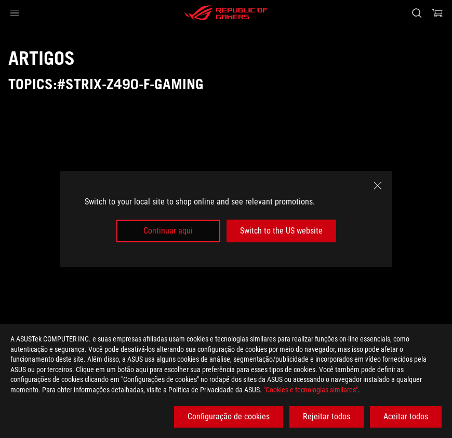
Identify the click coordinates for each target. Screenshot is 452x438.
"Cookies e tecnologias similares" (310, 390)
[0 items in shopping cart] (437, 13)
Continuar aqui (168, 231)
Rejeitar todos (326, 416)
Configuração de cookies (229, 416)
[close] (377, 186)
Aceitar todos (405, 416)
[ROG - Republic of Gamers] (226, 13)
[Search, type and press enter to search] (416, 13)
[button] (14, 13)
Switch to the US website (281, 231)
